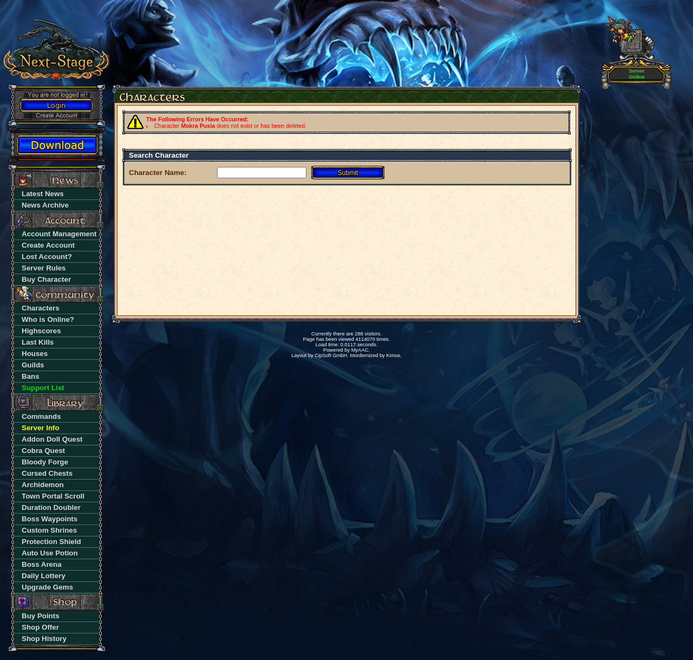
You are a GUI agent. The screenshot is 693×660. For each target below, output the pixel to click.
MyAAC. (360, 350)
